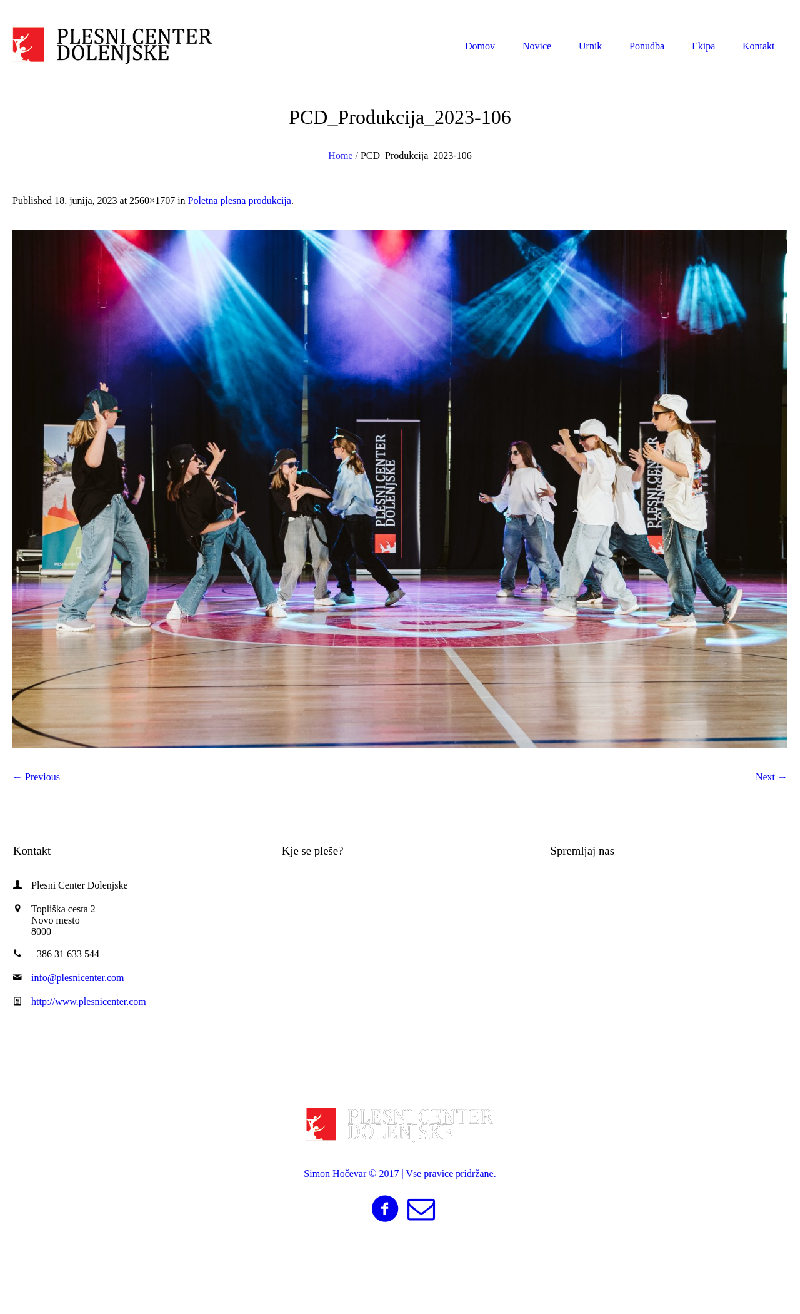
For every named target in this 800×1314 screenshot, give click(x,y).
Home (340, 155)
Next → (772, 777)
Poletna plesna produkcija (239, 200)
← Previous (36, 777)
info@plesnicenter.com (722, 11)
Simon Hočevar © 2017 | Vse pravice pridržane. (400, 1173)
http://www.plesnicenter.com (88, 1001)
